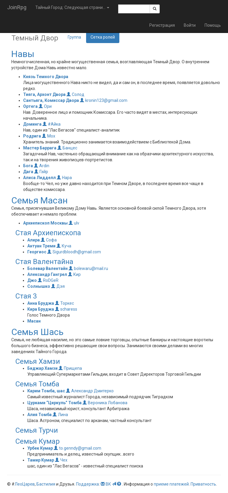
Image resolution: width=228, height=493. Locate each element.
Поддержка (87, 484)
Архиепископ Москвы (45, 223)
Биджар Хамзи (42, 368)
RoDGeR (48, 280)
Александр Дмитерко (90, 390)
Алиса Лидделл (39, 177)
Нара (64, 177)
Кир (74, 274)
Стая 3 (26, 296)
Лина (60, 414)
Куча (63, 246)
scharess (66, 309)
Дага (28, 171)
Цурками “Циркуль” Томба (54, 402)
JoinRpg (16, 7)
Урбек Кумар (40, 448)
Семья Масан (39, 200)
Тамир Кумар (40, 460)
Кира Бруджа (40, 309)
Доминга (32, 124)
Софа (49, 240)
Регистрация (162, 25)
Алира (33, 240)
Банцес (67, 148)
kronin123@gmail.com (103, 100)
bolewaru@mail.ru (88, 268)
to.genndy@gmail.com (77, 448)
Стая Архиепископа (48, 233)
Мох (48, 136)
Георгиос (36, 251)
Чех (61, 460)
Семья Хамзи (37, 361)
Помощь (213, 25)
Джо (32, 280)
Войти (190, 25)
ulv (74, 223)
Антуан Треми (41, 246)
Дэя (58, 286)
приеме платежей (171, 484)
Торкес (64, 303)
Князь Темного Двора (45, 76)
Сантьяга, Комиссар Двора (51, 100)
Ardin (41, 165)
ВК (108, 484)
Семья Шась (37, 332)
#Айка (51, 124)
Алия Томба (39, 414)
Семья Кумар (37, 441)
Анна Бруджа (40, 303)
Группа (74, 37)
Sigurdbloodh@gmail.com (74, 251)
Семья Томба (37, 384)
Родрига (32, 136)
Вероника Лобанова (105, 402)
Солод (75, 94)
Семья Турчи (36, 430)
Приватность (203, 484)
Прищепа (70, 368)
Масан (34, 321)
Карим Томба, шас (46, 390)
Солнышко (38, 286)
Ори (45, 106)
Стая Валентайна (44, 261)
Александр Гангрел (47, 274)
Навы (22, 54)
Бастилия (46, 484)
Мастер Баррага (39, 148)
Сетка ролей (103, 37)
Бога (28, 165)
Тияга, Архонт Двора (44, 94)
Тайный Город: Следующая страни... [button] (72, 7)
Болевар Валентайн (47, 268)
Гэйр (41, 171)
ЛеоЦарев (25, 484)
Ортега (30, 106)
